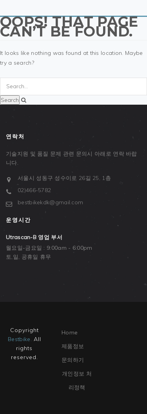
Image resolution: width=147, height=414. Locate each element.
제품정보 (73, 346)
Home (70, 332)
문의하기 (73, 359)
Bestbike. (20, 339)
